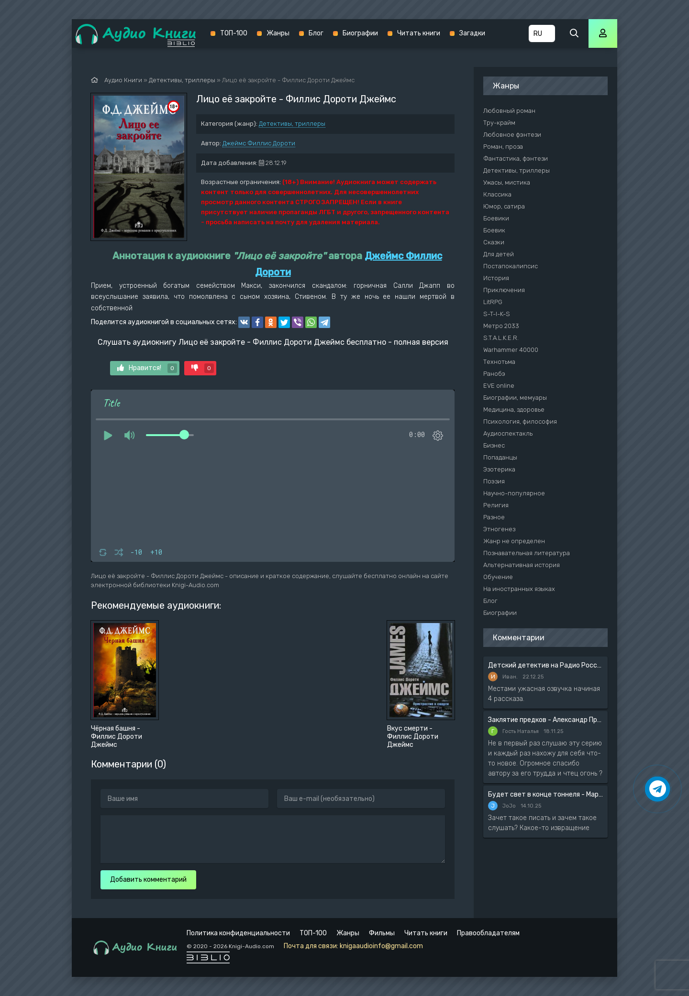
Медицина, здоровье (514, 409)
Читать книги (418, 33)
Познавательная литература (526, 553)
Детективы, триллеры (292, 123)
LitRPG (492, 302)
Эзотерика (499, 469)
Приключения (504, 290)
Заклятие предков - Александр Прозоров (545, 720)
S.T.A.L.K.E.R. (501, 337)
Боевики (496, 218)
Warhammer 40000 (510, 349)
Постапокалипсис (510, 266)
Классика (497, 194)
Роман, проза (503, 146)
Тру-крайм (499, 122)
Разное (494, 517)
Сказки (493, 242)
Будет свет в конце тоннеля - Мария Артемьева (545, 794)
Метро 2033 (501, 325)
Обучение (498, 576)
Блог (316, 33)
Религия (496, 505)
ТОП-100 (233, 33)
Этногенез (499, 529)
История (496, 278)
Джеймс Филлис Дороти (258, 143)
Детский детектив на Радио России (545, 665)
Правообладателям (488, 933)
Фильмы (382, 933)
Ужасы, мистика (506, 182)
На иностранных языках (519, 588)
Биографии (360, 33)
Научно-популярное (514, 493)
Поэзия (494, 481)
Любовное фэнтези (512, 134)
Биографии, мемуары (515, 397)
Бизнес (494, 445)
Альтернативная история (521, 565)
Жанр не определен (514, 541)
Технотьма (499, 361)
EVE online (498, 385)
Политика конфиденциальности (238, 933)
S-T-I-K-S (496, 313)
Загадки (472, 33)
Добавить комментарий (148, 880)
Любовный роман (509, 110)
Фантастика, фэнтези (515, 158)
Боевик (494, 230)
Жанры (278, 33)
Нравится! (147, 368)
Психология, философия (520, 421)
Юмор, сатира (504, 206)
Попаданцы (500, 457)
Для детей (498, 254)
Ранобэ (494, 373)
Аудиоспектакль (508, 433)
